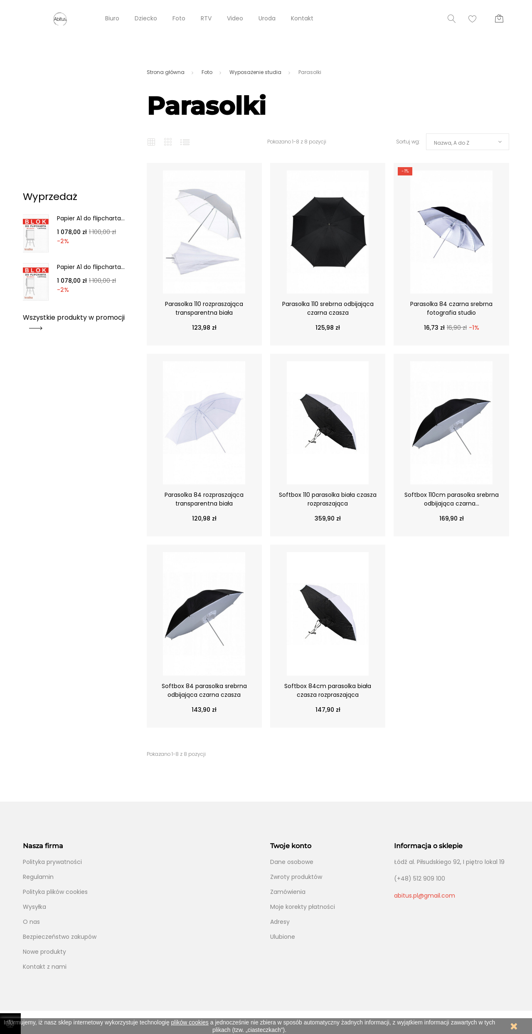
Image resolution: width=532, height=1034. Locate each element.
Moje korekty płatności (302, 907)
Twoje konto (290, 846)
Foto (178, 18)
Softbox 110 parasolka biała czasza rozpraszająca (328, 499)
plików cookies (190, 1022)
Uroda (267, 18)
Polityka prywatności (52, 862)
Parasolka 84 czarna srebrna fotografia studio (451, 308)
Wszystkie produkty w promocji (74, 320)
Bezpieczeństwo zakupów (59, 937)
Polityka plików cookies (55, 892)
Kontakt (302, 18)
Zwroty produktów (296, 877)
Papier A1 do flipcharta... (91, 218)
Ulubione (282, 937)
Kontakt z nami (44, 966)
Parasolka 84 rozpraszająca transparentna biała (204, 499)
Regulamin (38, 877)
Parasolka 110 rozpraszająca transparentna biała (204, 308)
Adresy (280, 922)
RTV (206, 18)
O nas (31, 922)
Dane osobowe (291, 862)
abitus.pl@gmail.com (424, 895)
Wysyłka (34, 907)
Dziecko (146, 18)
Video (235, 18)
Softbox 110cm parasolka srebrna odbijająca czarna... (451, 499)
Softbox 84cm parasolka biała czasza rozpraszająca (327, 690)
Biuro (112, 18)
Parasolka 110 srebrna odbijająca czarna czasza (328, 308)
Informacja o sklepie (428, 846)
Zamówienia (287, 892)
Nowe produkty (44, 952)
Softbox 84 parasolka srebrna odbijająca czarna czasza (204, 690)
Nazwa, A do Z (451, 142)
